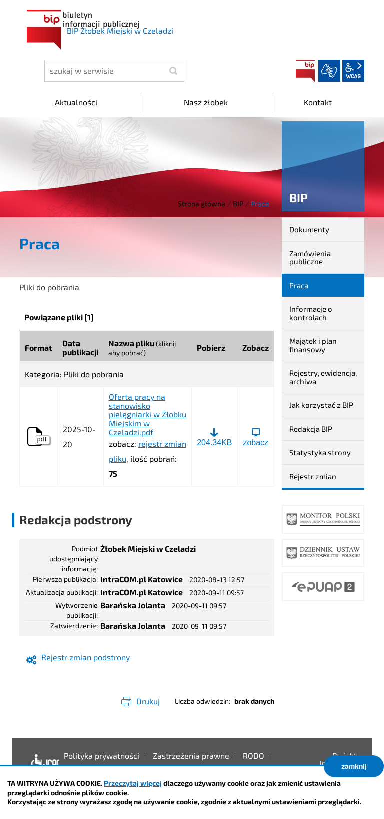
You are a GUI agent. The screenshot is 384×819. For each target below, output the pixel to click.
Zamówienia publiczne (310, 257)
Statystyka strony (320, 452)
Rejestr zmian (313, 476)
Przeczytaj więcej (133, 783)
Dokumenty (310, 229)
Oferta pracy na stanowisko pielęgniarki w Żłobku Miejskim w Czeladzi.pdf (147, 414)
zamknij (354, 766)
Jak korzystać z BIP (322, 405)
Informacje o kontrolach (311, 313)
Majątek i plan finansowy (313, 345)
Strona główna (202, 204)
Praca (299, 285)
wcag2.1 (353, 71)
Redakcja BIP (311, 429)
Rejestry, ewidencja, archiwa (323, 377)
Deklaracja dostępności (42, 763)
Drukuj (148, 701)
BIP (305, 71)
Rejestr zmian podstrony (86, 657)
